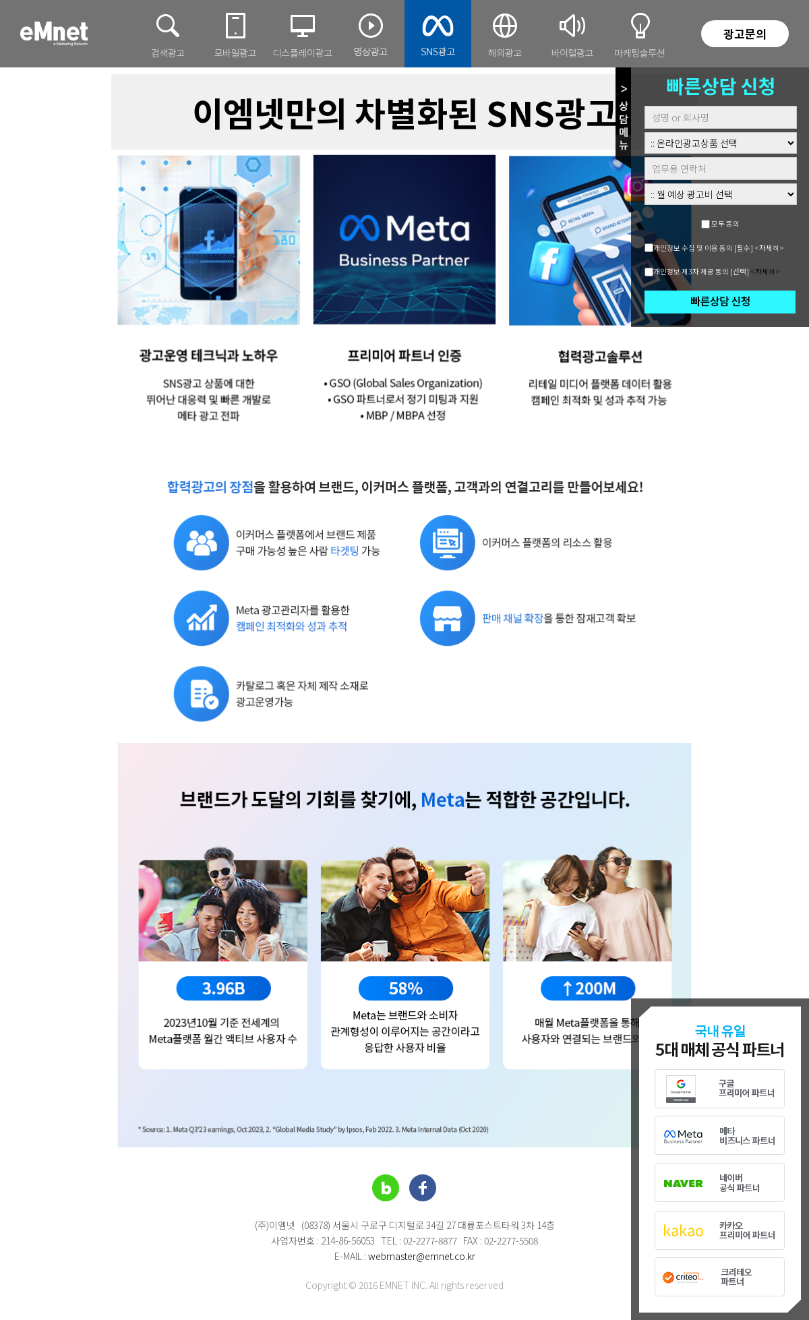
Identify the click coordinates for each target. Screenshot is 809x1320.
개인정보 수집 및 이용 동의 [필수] (703, 248)
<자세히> (769, 248)
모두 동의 (725, 223)
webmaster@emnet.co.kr (421, 1256)
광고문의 (745, 33)
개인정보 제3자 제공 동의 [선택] (701, 271)
